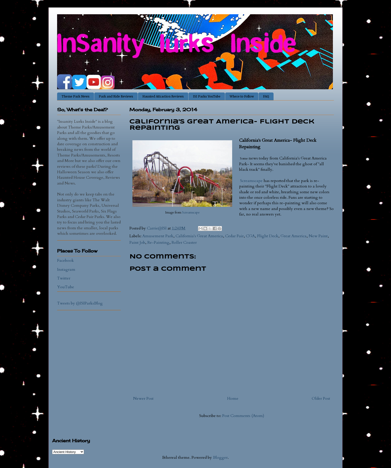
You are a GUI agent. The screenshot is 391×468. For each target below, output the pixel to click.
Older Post (321, 398)
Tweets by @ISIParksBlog (80, 303)
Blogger (220, 457)
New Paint (318, 236)
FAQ (266, 96)
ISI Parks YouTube (206, 96)
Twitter (63, 278)
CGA (250, 236)
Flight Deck (267, 236)
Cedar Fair (234, 236)
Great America (293, 236)
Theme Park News (76, 96)
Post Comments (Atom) (243, 415)
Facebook (65, 260)
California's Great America (199, 236)
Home (232, 398)
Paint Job (137, 242)
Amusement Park (157, 236)
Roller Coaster (184, 242)
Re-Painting (158, 242)
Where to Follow (242, 96)
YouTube (65, 287)
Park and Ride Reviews (116, 96)
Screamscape (190, 212)
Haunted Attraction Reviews (163, 96)
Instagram (66, 269)
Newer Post (143, 398)
